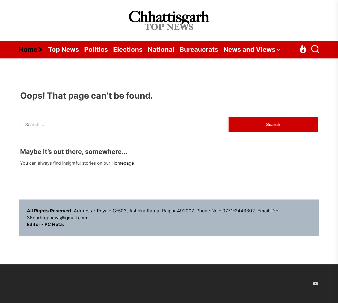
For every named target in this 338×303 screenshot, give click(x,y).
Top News (63, 49)
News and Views (252, 49)
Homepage (123, 163)
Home (31, 49)
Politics (96, 49)
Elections (127, 49)
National (161, 49)
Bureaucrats (199, 49)
